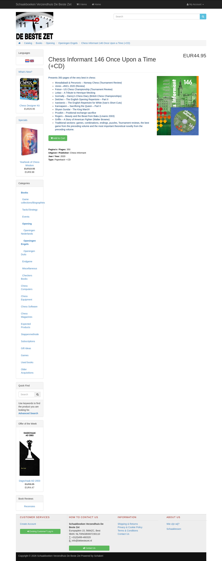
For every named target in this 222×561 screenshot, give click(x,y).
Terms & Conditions (128, 530)
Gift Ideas (26, 348)
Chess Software (29, 306)
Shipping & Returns (128, 524)
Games (25, 355)
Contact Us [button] (89, 548)
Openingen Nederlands (28, 232)
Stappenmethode (30, 334)
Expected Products (26, 326)
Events (25, 216)
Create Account (28, 524)
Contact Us (123, 534)
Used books (27, 362)
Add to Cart (58, 138)
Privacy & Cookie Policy (130, 527)
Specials (23, 120)
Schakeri (98, 555)
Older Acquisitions (27, 371)
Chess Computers (26, 288)
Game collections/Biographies (31, 201)
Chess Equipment (26, 298)
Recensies (29, 506)
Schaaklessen (174, 529)
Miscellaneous (29, 268)
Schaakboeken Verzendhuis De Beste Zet (43, 4)
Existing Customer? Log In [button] (40, 531)
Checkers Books (26, 277)
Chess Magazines (26, 315)
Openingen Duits (28, 253)
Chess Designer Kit (30, 105)
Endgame (26, 261)
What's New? (25, 72)
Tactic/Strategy (29, 209)
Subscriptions (28, 341)
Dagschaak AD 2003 (29, 480)
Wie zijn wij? (173, 524)
